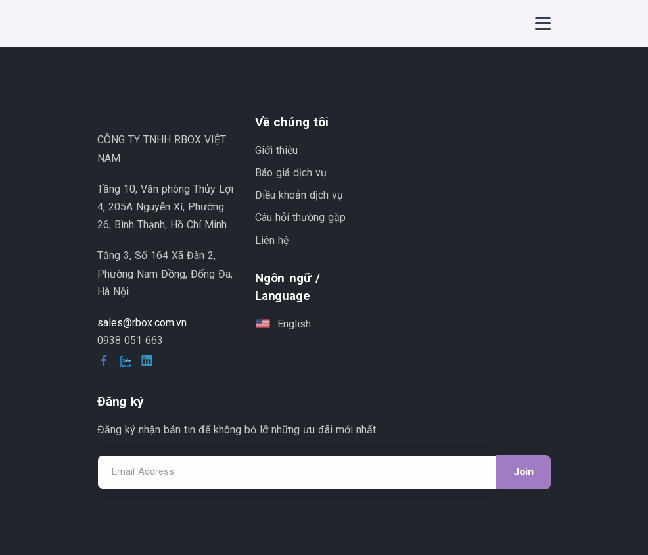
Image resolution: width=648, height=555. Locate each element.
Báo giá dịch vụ (291, 172)
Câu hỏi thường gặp (300, 217)
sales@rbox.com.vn (142, 322)
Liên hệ (272, 240)
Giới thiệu (276, 150)
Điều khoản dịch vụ (299, 195)
